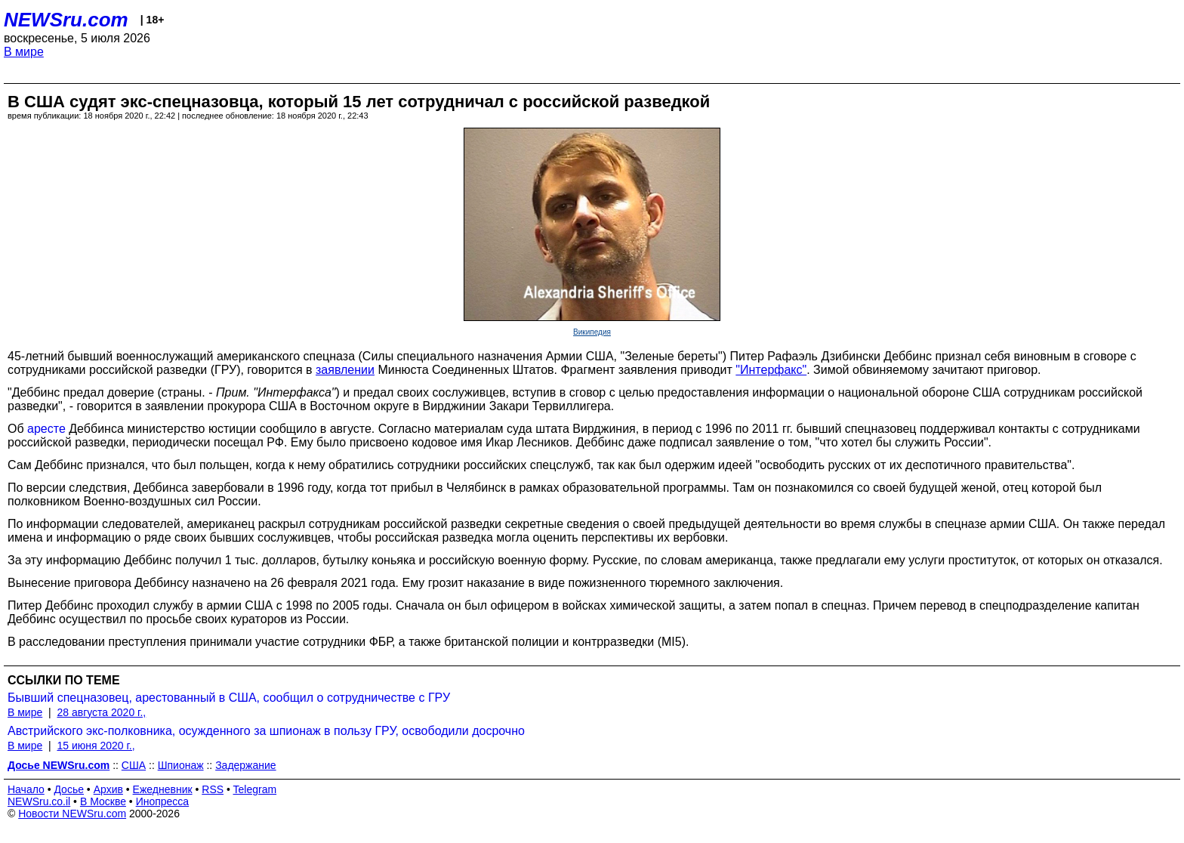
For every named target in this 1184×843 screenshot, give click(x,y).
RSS (213, 789)
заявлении (345, 369)
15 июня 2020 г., (95, 746)
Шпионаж (181, 765)
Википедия (592, 332)
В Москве (103, 801)
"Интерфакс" (770, 369)
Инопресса (163, 801)
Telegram (255, 789)
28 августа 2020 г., (101, 712)
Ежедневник (163, 789)
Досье (69, 789)
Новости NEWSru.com (72, 813)
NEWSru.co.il (39, 801)
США (134, 765)
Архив (108, 789)
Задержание (245, 765)
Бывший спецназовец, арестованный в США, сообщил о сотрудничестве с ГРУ (229, 697)
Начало (26, 789)
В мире (24, 51)
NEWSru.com (66, 19)
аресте (46, 428)
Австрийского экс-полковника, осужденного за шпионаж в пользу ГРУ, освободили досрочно (266, 730)
